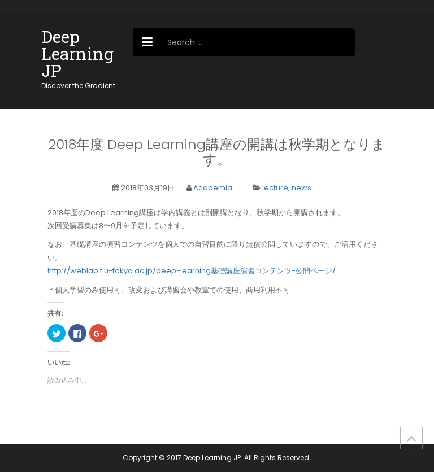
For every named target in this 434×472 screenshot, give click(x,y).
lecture (275, 187)
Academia (212, 187)
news (301, 187)
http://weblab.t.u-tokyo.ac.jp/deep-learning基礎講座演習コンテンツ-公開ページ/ (191, 270)
